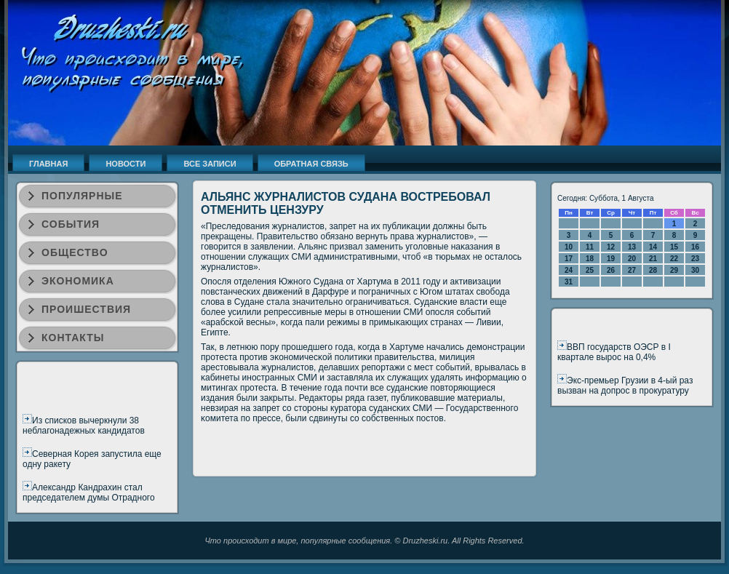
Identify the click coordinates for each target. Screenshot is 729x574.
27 (632, 270)
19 (611, 259)
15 (674, 247)
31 (569, 282)
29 (674, 270)
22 (674, 259)
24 (569, 270)
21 (653, 259)
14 (653, 247)
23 (695, 259)
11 (590, 247)
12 (611, 247)
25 (590, 270)
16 (695, 247)
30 (695, 270)
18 (590, 259)
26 (611, 270)
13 (632, 247)
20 (632, 259)
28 (653, 270)
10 (569, 247)
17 (569, 259)
